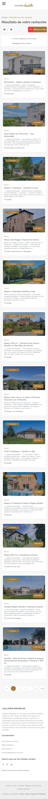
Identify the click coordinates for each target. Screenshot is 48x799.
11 (36, 689)
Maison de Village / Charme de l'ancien (21, 239)
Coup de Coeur (27, 264)
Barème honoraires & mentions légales (15, 770)
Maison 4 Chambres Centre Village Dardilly (23, 503)
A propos (21, 786)
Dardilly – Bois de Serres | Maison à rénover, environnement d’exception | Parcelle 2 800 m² (24, 660)
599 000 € (38, 280)
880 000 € (38, 595)
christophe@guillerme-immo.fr (12, 753)
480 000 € (38, 544)
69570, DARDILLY (8, 745)
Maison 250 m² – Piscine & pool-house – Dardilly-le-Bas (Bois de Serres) (22, 344)
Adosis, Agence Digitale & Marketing (33, 794)
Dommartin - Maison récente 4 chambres (22, 82)
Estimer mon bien (24, 789)
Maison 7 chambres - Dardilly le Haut (21, 188)
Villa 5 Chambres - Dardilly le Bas (19, 451)
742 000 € (38, 492)
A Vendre (12, 55)
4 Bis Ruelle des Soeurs (10, 741)
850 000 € (38, 386)
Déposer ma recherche (33, 786)
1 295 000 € (37, 647)
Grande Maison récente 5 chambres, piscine (23, 606)
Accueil (4, 17)
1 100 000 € (37, 332)
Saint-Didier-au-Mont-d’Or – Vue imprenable (19, 135)
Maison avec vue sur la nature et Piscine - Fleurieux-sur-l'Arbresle (22, 398)
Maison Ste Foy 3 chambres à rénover (21, 555)
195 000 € (38, 228)
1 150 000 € (37, 123)
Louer (15, 786)
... (30, 689)
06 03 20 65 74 (7, 749)
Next (42, 689)
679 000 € (38, 177)
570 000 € (38, 71)
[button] (25, 43)
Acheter (9, 786)
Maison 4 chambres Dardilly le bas (19, 291)
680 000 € (38, 440)
